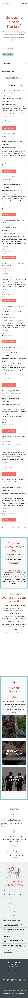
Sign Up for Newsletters (14, 970)
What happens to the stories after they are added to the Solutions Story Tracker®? (13, 919)
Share (3, 120)
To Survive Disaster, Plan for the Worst (13, 306)
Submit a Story (14, 566)
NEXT (25, 527)
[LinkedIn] (8, 979)
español (17, 825)
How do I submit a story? (9, 911)
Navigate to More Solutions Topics (14, 793)
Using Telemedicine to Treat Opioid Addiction (13, 221)
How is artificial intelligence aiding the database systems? (12, 951)
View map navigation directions (14, 632)
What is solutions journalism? (10, 890)
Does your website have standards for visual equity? (14, 941)
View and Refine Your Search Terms (14, 78)
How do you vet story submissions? (12, 915)
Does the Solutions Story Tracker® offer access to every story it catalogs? (13, 925)
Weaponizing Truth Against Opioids (13, 347)
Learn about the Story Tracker (14, 570)
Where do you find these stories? (11, 907)
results (13, 77)
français (3, 826)
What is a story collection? (10, 902)
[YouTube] (12, 979)
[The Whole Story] (16, 979)
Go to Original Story (8, 128)
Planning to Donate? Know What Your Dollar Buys (13, 438)
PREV (2, 527)
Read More (5, 116)
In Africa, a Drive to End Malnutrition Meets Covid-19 (13, 264)
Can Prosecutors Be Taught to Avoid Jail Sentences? (13, 178)
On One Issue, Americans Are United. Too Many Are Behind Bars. (13, 481)
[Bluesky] (4, 978)
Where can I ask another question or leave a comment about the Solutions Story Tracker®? (14, 946)
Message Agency (14, 993)
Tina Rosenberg (7, 54)
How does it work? (8, 898)
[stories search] (14, 52)
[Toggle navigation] (24, 3)
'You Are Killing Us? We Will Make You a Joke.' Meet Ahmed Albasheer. (14, 392)
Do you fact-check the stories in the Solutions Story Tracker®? (14, 935)
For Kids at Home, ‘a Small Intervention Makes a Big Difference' (14, 92)
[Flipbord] (20, 979)
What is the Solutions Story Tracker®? (13, 894)
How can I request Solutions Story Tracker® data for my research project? (14, 930)
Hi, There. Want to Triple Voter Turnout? (11, 135)
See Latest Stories (14, 563)
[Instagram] (24, 979)
